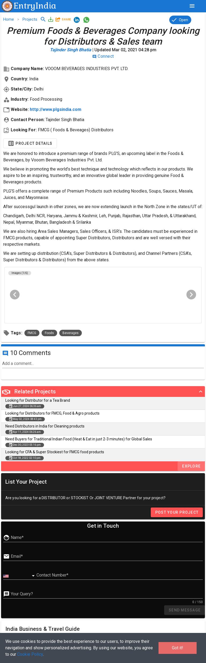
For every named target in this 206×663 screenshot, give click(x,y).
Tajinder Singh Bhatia (70, 49)
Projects (30, 19)
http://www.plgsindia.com (55, 109)
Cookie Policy (30, 654)
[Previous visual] (15, 294)
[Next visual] (191, 294)
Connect (103, 56)
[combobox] (19, 576)
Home (8, 19)
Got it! (177, 647)
